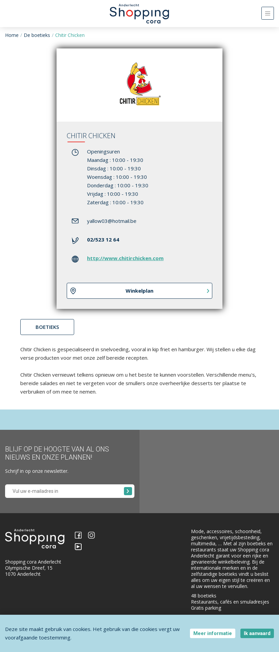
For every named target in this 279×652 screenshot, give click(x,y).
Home (12, 35)
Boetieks (47, 326)
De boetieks (37, 35)
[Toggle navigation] (267, 13)
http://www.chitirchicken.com (125, 258)
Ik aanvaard (257, 633)
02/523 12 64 (103, 239)
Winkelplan (139, 290)
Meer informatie (212, 633)
